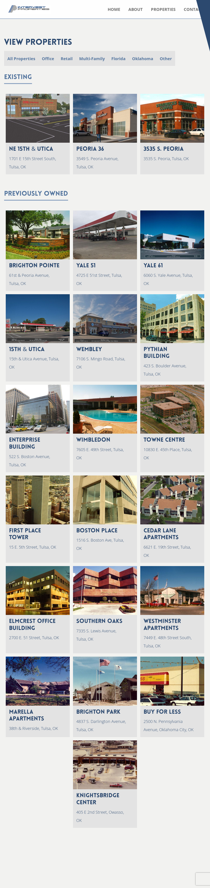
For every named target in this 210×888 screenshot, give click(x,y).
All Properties (21, 58)
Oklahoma (142, 58)
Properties (163, 9)
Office (48, 58)
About (135, 9)
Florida (118, 58)
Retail (67, 58)
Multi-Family (92, 58)
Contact (193, 9)
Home (114, 9)
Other (166, 58)
